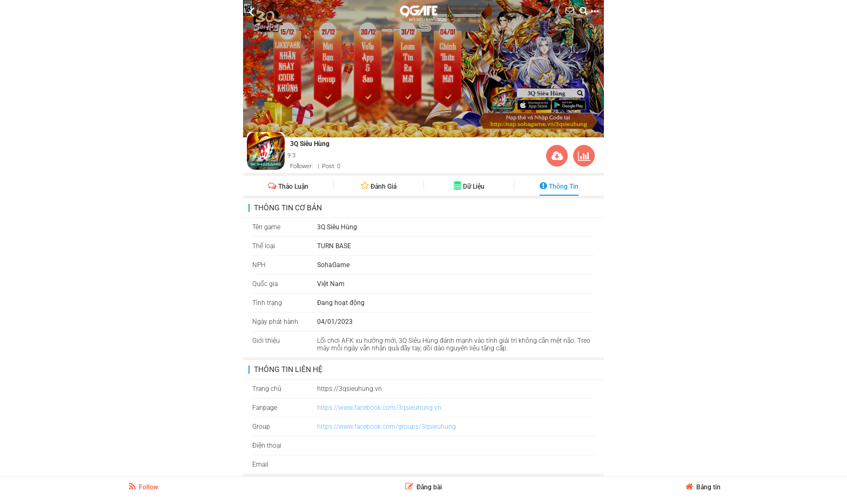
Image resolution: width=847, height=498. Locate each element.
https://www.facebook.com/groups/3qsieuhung (386, 426)
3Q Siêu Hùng (310, 144)
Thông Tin (559, 186)
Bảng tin (703, 487)
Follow (143, 486)
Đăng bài (423, 487)
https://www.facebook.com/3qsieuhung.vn (379, 407)
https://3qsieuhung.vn (349, 389)
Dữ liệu (469, 186)
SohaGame (333, 265)
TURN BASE (334, 246)
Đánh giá (378, 186)
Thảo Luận (288, 186)
